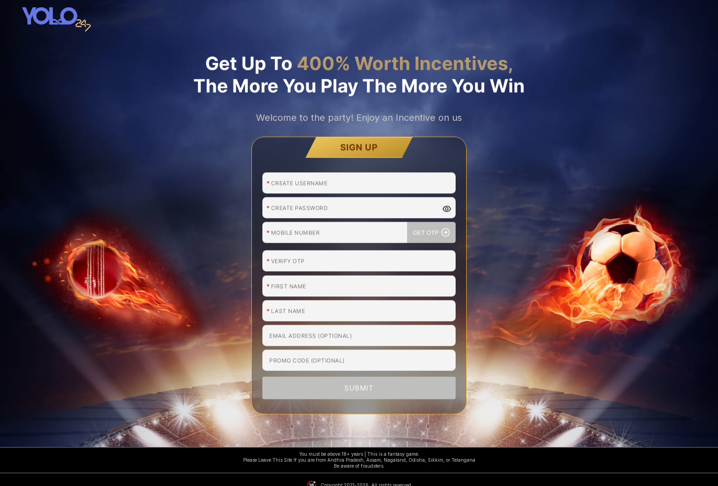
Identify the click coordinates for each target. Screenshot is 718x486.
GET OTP (431, 193)
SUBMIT (359, 348)
